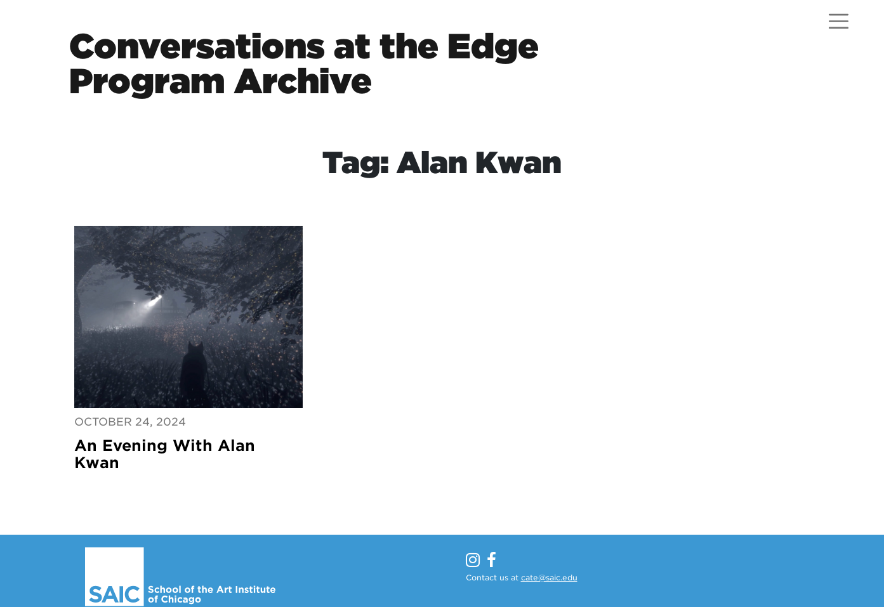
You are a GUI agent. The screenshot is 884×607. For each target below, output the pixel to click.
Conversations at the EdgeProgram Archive (304, 63)
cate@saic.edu (549, 577)
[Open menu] (839, 21)
